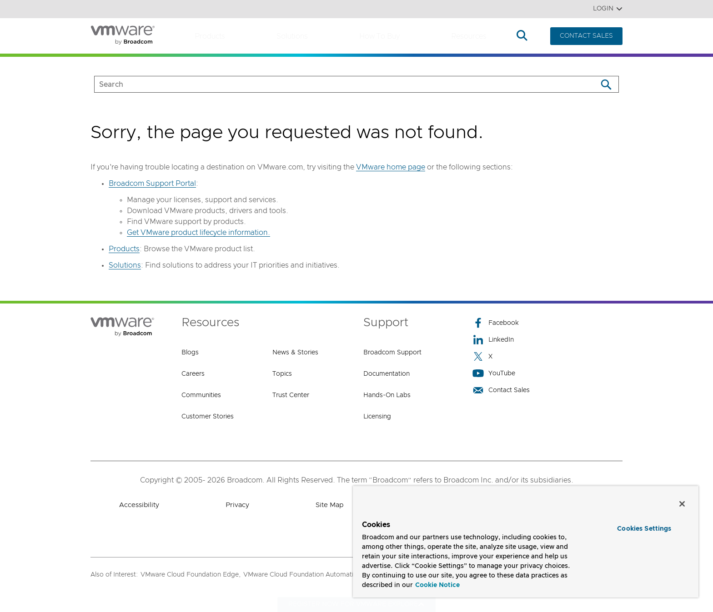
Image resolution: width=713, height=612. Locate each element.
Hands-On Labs (387, 395)
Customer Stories (207, 416)
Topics (282, 374)
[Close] (682, 504)
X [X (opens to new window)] (482, 356)
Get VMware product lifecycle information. (198, 232)
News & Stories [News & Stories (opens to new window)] (295, 352)
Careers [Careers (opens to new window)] (193, 374)
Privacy (237, 505)
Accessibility (139, 505)
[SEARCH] (336, 84)
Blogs (190, 352)
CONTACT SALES (586, 36)
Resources (469, 36)
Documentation (386, 374)
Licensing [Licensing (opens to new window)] (377, 416)
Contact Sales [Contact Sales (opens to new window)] (501, 390)
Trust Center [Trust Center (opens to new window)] (290, 395)
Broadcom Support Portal (152, 183)
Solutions (292, 36)
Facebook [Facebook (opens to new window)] (495, 322)
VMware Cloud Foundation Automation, (303, 575)
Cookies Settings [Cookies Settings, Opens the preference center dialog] (644, 529)
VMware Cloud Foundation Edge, (191, 575)
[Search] (605, 84)
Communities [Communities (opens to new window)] (201, 395)
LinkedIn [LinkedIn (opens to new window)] (493, 339)
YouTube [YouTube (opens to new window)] (493, 373)
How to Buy (379, 36)
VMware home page (390, 167)
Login (608, 8)
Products (210, 36)
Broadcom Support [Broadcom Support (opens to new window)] (392, 352)
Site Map (329, 505)
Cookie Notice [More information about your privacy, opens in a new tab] (437, 585)
